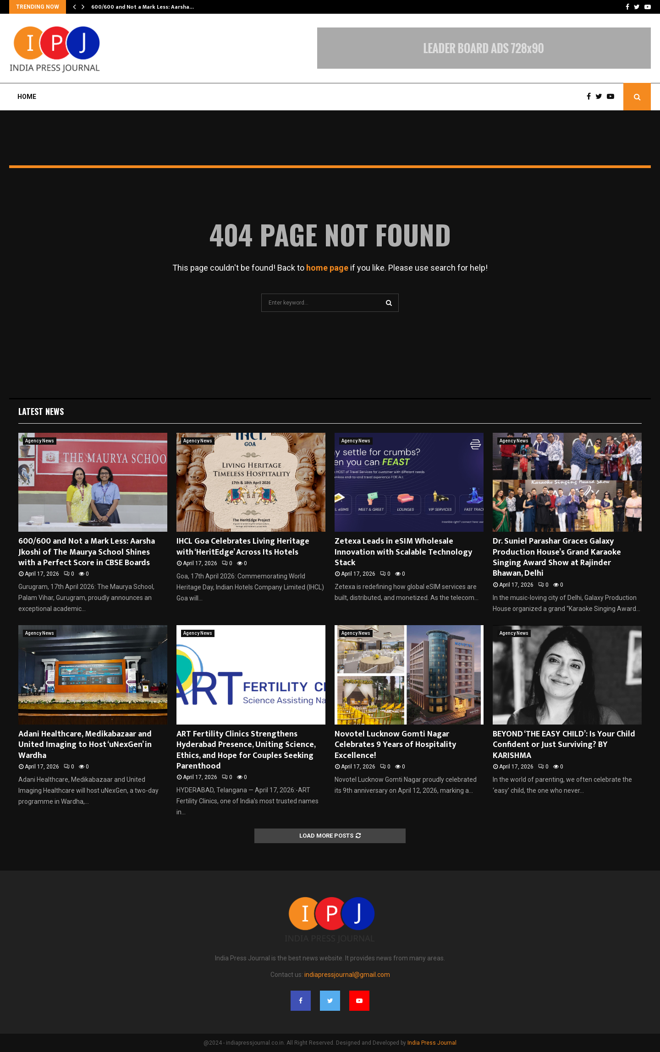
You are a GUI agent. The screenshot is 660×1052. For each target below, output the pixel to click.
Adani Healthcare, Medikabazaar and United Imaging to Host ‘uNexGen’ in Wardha (85, 745)
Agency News (39, 440)
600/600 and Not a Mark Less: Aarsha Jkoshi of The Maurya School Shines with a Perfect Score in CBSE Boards (86, 552)
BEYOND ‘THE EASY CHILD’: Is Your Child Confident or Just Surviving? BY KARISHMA (564, 745)
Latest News (41, 411)
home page (327, 268)
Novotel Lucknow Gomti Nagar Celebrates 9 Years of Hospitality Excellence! (395, 745)
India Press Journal (431, 1043)
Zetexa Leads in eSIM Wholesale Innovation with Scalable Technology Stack (403, 552)
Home (26, 96)
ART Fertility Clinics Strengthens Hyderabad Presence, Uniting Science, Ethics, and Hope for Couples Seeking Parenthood (245, 750)
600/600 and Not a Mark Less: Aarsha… (142, 6)
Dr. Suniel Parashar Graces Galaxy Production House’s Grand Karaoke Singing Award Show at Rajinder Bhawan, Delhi (557, 557)
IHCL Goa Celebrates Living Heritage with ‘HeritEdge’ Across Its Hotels (242, 546)
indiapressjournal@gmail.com (347, 974)
